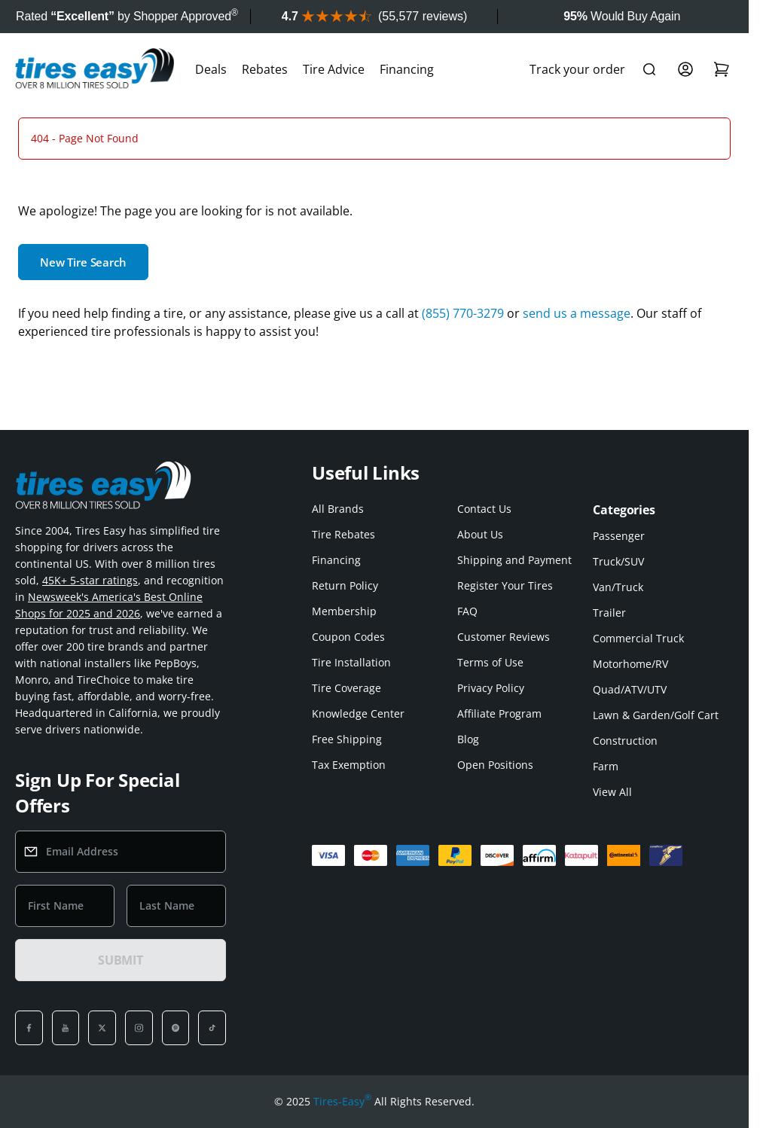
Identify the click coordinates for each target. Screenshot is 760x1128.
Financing (407, 69)
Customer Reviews (503, 637)
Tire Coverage (346, 688)
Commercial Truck (638, 638)
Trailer (609, 612)
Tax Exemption (349, 765)
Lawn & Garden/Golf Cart (656, 715)
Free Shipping (347, 739)
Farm (605, 766)
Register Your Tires (505, 585)
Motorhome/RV (630, 664)
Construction (625, 740)
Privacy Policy (490, 688)
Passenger (619, 536)
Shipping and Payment (514, 560)
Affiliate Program (499, 713)
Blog (468, 739)
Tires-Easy (342, 1101)
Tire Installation (351, 662)
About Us (480, 534)
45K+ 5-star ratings (90, 580)
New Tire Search (83, 262)
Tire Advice (334, 69)
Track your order (577, 69)
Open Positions (495, 765)
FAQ (467, 611)
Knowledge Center (358, 713)
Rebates (265, 69)
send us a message (576, 313)
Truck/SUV (618, 561)
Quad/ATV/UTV (630, 689)
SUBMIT (120, 960)
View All (612, 792)
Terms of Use (490, 662)
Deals (211, 69)
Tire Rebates (343, 534)
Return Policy (345, 585)
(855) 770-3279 (463, 313)
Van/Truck (618, 587)
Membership (344, 611)
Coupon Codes (348, 637)
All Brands (338, 509)
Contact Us (484, 509)
